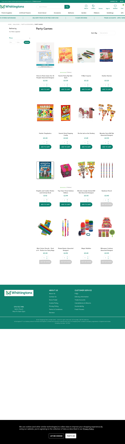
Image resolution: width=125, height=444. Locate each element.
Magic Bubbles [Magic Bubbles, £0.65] (86, 248)
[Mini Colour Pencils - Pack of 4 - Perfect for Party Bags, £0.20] (45, 228)
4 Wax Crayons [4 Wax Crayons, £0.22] (86, 76)
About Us (52, 293)
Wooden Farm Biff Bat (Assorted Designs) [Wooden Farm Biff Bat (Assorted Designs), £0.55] (107, 134)
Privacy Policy (54, 306)
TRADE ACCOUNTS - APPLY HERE (114, 18)
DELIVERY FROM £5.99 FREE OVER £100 (45, 18)
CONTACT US (113, 1)
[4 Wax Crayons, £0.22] (86, 55)
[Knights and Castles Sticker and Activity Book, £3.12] (45, 170)
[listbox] (107, 33)
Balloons (71, 13)
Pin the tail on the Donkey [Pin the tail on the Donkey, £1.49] (86, 133)
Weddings (110, 13)
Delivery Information (82, 297)
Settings (56, 436)
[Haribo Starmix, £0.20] (107, 55)
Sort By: (94, 33)
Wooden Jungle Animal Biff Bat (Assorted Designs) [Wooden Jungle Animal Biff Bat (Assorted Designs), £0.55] (86, 192)
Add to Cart (45, 89)
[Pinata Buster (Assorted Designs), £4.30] (66, 228)
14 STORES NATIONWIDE (8, 18)
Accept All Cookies (70, 436)
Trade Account (37, 1)
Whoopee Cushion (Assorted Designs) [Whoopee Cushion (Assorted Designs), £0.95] (107, 249)
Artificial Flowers (25, 13)
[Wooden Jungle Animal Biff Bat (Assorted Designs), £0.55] (86, 170)
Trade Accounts (80, 300)
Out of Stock (107, 204)
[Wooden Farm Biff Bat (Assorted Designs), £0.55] (107, 113)
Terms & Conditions (55, 309)
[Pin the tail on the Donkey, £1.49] (86, 113)
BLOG (121, 1)
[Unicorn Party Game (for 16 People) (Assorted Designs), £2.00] (45, 55)
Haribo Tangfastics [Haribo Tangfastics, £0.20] (45, 133)
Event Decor (42, 13)
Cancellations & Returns (83, 303)
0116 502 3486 (19, 307)
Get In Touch (19, 309)
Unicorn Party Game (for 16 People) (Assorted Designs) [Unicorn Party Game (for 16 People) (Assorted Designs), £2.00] (45, 76)
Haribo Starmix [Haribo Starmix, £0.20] (107, 76)
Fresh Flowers (79, 309)
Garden (83, 13)
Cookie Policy (53, 303)
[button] (66, 72)
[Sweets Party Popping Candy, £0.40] (66, 113)
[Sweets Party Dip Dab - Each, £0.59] (66, 55)
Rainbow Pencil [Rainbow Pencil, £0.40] (107, 191)
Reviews (52, 312)
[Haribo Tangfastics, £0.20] (45, 113)
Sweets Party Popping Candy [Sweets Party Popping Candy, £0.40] (66, 134)
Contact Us (53, 297)
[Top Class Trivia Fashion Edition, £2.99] (66, 170)
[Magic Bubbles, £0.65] (86, 228)
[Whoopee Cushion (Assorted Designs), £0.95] (107, 228)
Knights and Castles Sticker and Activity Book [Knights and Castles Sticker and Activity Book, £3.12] (45, 192)
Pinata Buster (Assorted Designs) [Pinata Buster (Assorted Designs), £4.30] (65, 249)
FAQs (76, 293)
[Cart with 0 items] (122, 6)
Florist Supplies (7, 13)
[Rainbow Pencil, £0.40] (107, 170)
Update (27, 42)
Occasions (57, 13)
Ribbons (96, 13)
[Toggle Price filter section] (19, 38)
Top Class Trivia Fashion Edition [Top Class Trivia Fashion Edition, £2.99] (66, 192)
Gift (122, 13)
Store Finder (53, 300)
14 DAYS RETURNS (81, 18)
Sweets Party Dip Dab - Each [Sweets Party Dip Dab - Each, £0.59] (65, 76)
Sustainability (79, 306)
